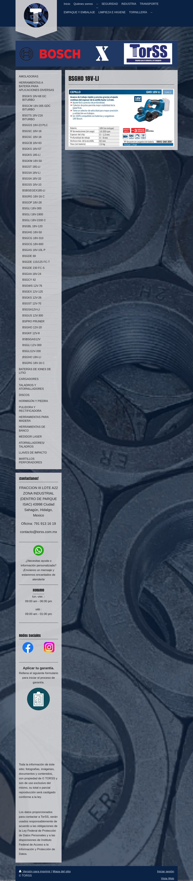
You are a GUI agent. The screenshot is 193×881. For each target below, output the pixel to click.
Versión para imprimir (35, 871)
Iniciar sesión (165, 871)
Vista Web (167, 878)
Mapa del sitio (62, 871)
